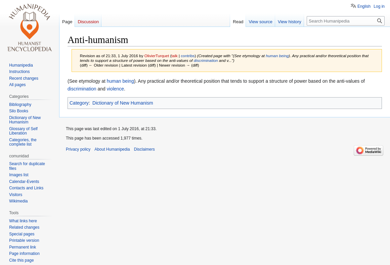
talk (174, 55)
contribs (187, 55)
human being (277, 55)
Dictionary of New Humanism (122, 103)
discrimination (206, 60)
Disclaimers (144, 149)
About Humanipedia (112, 149)
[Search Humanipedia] (346, 21)
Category (79, 103)
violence (115, 88)
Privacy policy (78, 149)
